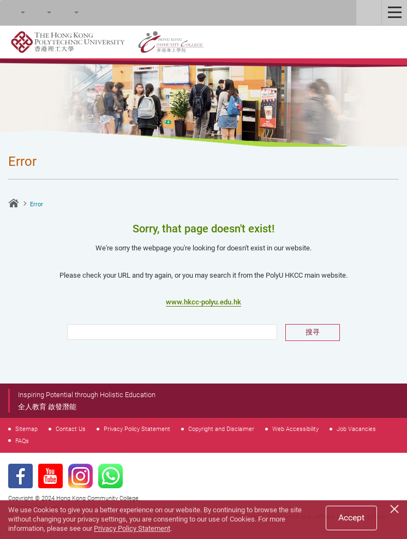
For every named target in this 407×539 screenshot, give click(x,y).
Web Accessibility (295, 429)
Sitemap (26, 429)
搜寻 (313, 332)
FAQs (22, 441)
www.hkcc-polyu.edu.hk (203, 302)
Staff (368, 12)
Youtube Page (50, 476)
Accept (351, 517)
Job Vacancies (356, 429)
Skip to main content (0, 0)
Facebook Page (20, 476)
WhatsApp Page (110, 476)
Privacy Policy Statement (137, 429)
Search (12, 12)
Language (66, 12)
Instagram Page (80, 476)
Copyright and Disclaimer (221, 429)
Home (13, 202)
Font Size (38, 12)
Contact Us (71, 429)
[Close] (396, 507)
